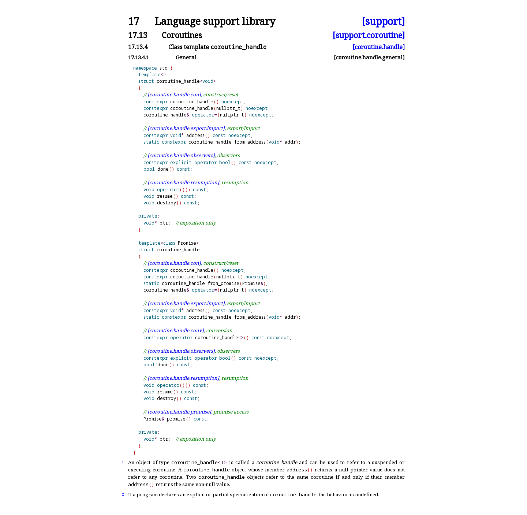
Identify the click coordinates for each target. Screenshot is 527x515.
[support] (383, 21)
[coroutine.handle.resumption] (183, 182)
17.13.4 (137, 47)
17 (133, 21)
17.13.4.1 (138, 57)
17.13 (137, 35)
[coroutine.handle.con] (174, 94)
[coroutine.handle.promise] (179, 411)
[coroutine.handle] (378, 47)
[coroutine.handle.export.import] (186, 128)
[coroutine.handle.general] (369, 57)
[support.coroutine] (369, 35)
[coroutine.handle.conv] (175, 330)
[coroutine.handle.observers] (181, 155)
